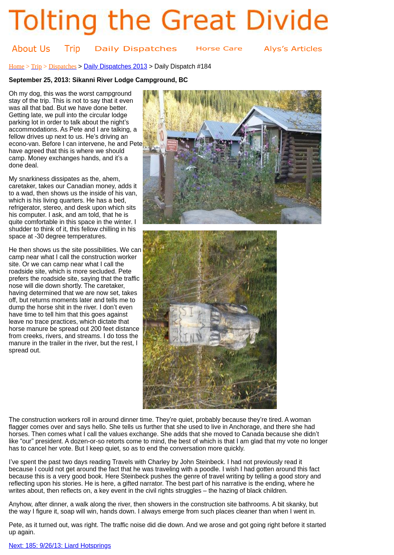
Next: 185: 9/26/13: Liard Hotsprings (60, 545)
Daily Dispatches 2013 (115, 66)
